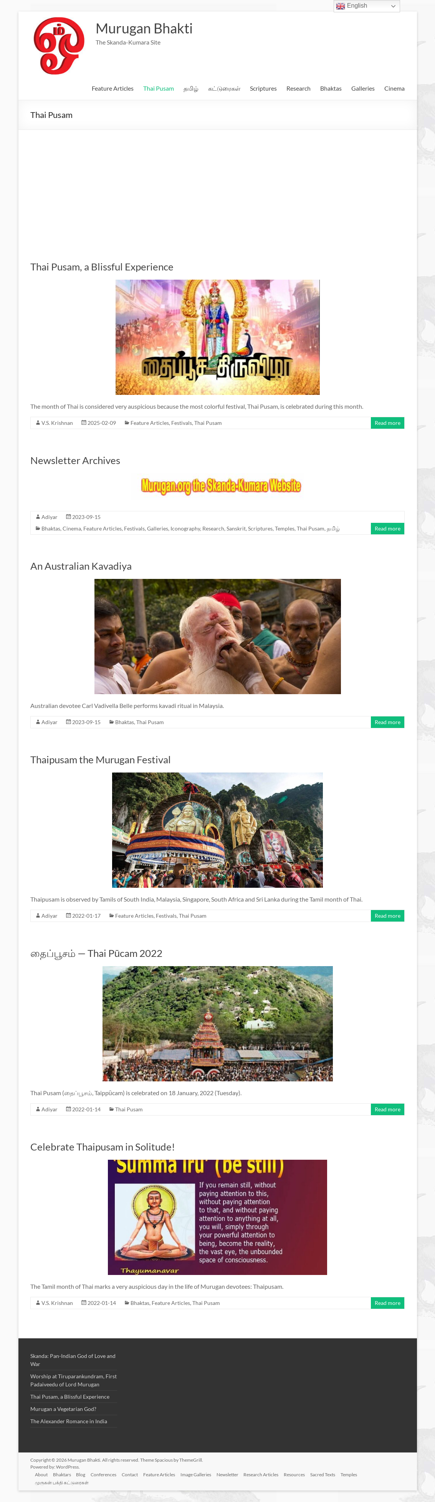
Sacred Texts (332, 1474)
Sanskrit (236, 528)
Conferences (108, 1474)
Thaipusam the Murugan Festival (100, 759)
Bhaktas (331, 88)
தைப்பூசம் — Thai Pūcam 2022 (96, 953)
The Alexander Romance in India (68, 1421)
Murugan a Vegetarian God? (63, 1409)
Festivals (181, 422)
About (42, 1474)
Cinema (394, 88)
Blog (84, 1474)
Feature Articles (113, 88)
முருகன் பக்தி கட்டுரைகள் (63, 1482)
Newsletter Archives (75, 460)
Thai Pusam (158, 88)
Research (298, 88)
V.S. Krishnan (57, 422)
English (351, 6)
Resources (303, 1474)
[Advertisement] (217, 187)
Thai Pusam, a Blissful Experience (102, 266)
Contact (135, 1474)
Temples (284, 528)
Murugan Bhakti (144, 28)
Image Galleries (202, 1474)
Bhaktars (64, 1474)
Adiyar (49, 517)
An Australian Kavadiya (81, 566)
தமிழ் (191, 88)
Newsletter (235, 1474)
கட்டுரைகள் (224, 88)
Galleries (363, 88)
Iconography (185, 528)
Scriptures (263, 88)
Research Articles (269, 1474)
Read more (387, 422)
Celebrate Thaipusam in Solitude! (102, 1147)
